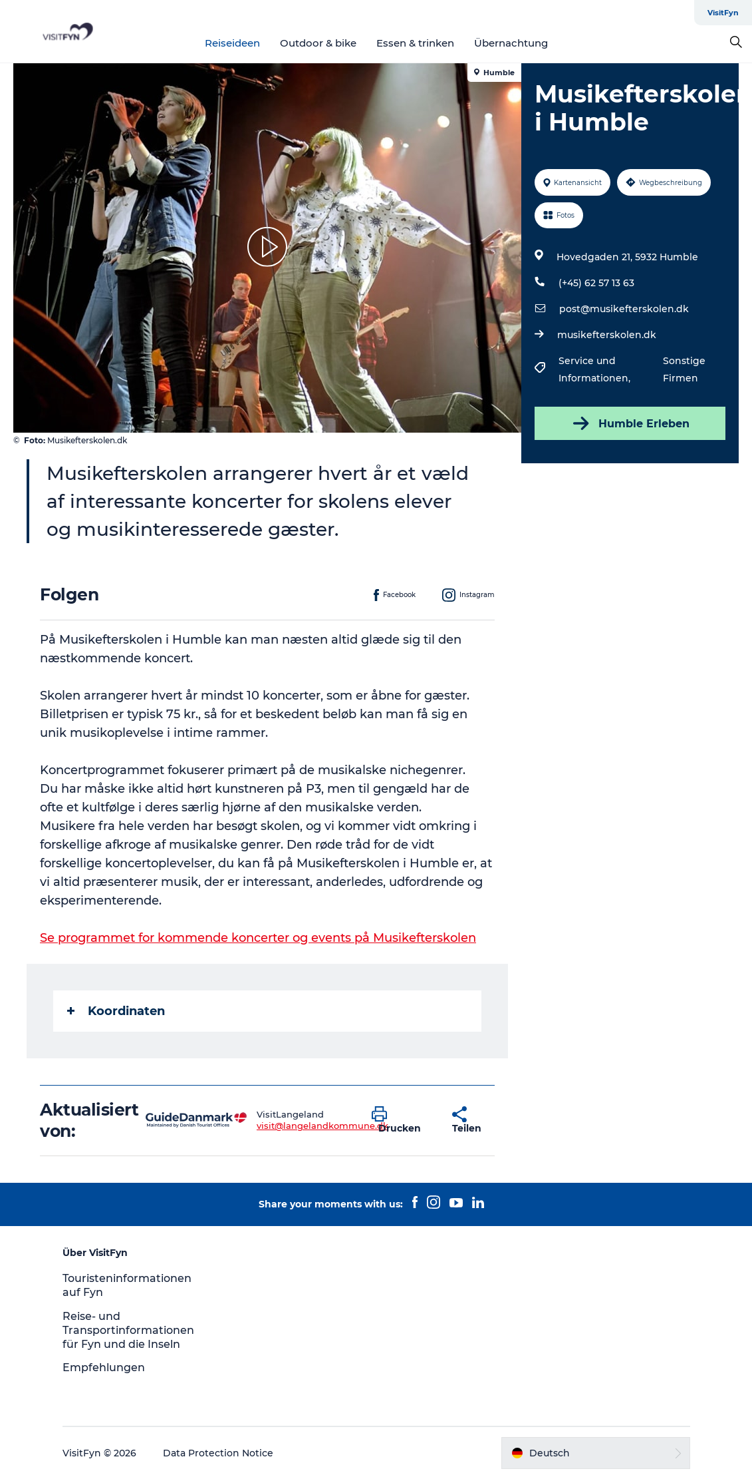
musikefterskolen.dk (606, 335)
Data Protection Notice (218, 1453)
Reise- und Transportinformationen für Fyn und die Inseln (128, 1330)
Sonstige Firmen (684, 369)
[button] (402, 1120)
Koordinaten (116, 1011)
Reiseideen (232, 43)
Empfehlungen (104, 1367)
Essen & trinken (415, 43)
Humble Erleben (629, 423)
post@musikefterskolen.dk (624, 309)
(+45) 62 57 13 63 (596, 283)
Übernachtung (511, 43)
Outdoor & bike (318, 43)
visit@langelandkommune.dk (322, 1125)
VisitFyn (723, 12)
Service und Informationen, (596, 369)
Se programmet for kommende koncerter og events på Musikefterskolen (258, 938)
